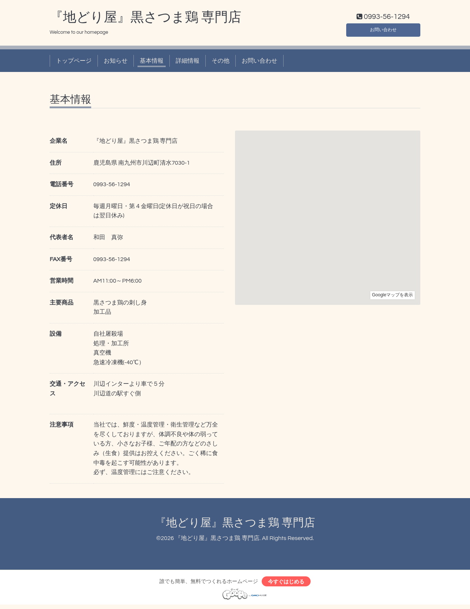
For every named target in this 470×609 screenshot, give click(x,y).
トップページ (74, 62)
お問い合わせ (383, 30)
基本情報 (151, 62)
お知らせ (116, 62)
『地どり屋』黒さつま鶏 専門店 (145, 19)
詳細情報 (187, 62)
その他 (220, 62)
